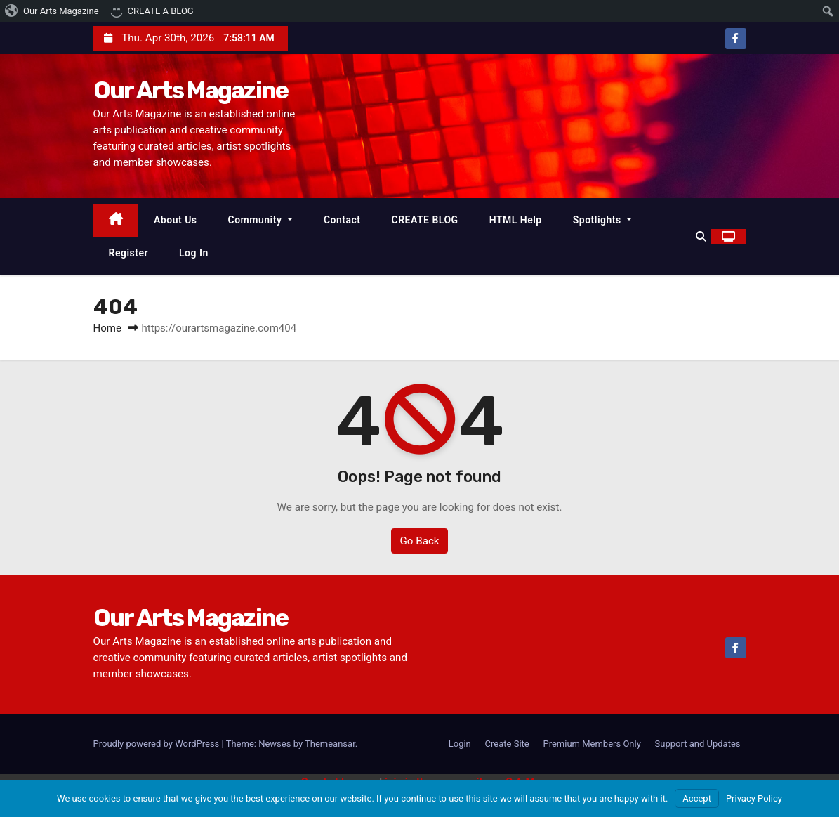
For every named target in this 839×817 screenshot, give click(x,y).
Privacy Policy (754, 798)
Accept (696, 798)
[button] (701, 236)
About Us (175, 220)
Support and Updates (698, 743)
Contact (342, 220)
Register (129, 253)
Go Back (419, 541)
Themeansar (330, 743)
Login (460, 743)
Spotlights (603, 220)
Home (107, 328)
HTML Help (515, 220)
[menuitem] (52, 11)
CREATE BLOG (425, 220)
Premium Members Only (591, 743)
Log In (194, 253)
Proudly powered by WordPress (157, 743)
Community (260, 220)
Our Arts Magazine (191, 90)
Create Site (507, 743)
